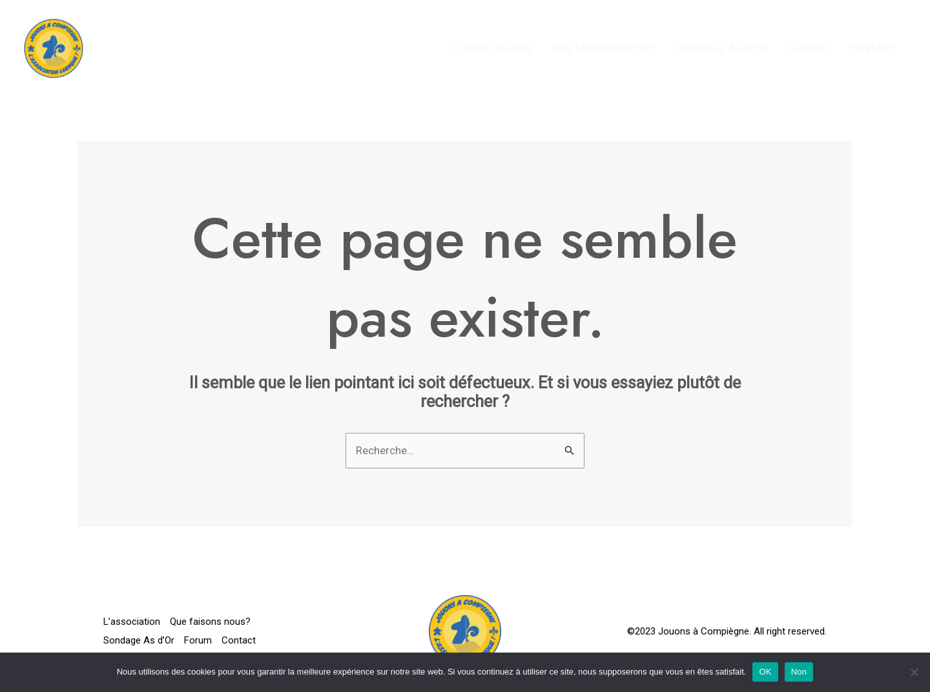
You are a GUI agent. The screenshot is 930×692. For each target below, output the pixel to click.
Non (799, 671)
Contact (872, 48)
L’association (492, 48)
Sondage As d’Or (722, 48)
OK (765, 671)
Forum (808, 48)
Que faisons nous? (603, 48)
